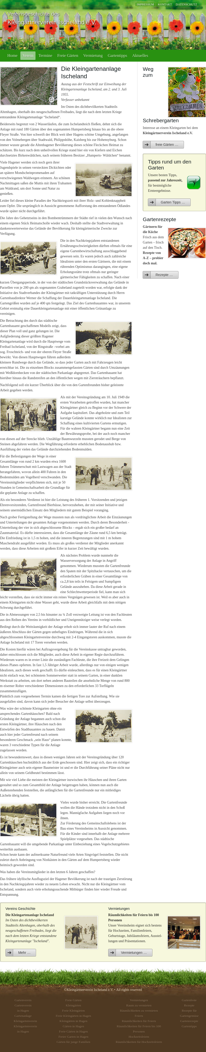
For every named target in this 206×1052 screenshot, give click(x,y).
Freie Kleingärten (73, 1010)
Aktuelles (140, 55)
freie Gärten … (167, 145)
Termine (45, 55)
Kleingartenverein (25, 1021)
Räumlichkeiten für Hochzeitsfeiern (139, 1042)
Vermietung (93, 55)
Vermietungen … (134, 953)
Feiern (139, 1016)
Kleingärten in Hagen (73, 1021)
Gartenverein (23, 1000)
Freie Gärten (67, 55)
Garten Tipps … (173, 202)
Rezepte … (164, 275)
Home (12, 55)
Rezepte (189, 1005)
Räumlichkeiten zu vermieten (139, 1010)
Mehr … (24, 953)
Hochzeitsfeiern (139, 1037)
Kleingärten (73, 1005)
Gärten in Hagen (73, 1026)
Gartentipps (117, 55)
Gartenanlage (23, 1016)
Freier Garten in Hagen (73, 1037)
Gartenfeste (189, 1000)
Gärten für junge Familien (73, 1042)
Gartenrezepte (189, 1021)
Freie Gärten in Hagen (73, 1031)
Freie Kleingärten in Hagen (73, 1016)
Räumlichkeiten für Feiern (139, 1021)
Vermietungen (139, 1000)
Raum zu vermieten (139, 1005)
